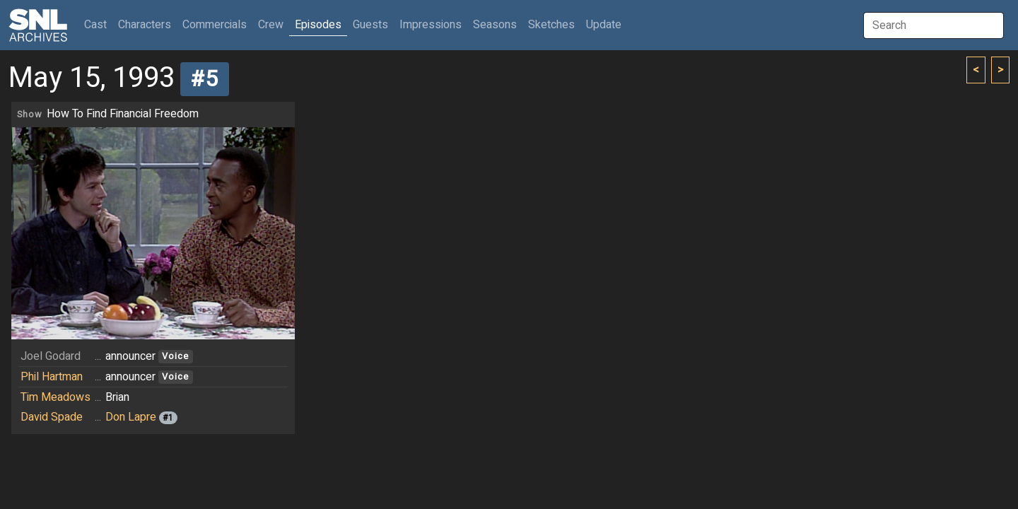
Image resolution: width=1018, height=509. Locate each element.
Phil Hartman (52, 376)
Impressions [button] (430, 24)
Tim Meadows (55, 397)
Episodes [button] (318, 24)
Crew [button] (270, 24)
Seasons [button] (495, 24)
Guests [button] (370, 24)
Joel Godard (51, 356)
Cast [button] (98, 24)
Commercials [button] (214, 24)
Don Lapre (130, 417)
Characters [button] (144, 24)
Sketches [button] (551, 24)
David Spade (52, 417)
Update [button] (603, 24)
